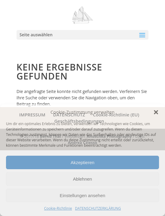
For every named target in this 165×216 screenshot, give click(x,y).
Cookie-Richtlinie (58, 208)
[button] (156, 112)
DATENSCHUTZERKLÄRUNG (98, 208)
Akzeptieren (82, 162)
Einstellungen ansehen (82, 195)
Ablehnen (82, 179)
